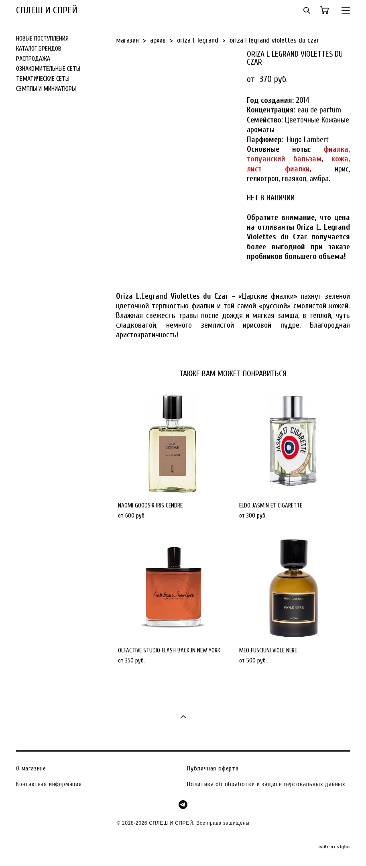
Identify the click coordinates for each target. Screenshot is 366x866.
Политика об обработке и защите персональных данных (266, 784)
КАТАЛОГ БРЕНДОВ (38, 48)
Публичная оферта (213, 768)
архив (158, 40)
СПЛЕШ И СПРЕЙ (46, 10)
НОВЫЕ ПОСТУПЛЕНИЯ (42, 38)
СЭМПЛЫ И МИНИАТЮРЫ (46, 88)
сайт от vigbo (334, 847)
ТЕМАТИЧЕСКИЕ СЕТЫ (42, 78)
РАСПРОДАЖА (33, 58)
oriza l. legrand (197, 40)
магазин (127, 40)
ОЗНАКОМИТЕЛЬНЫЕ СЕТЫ (48, 68)
